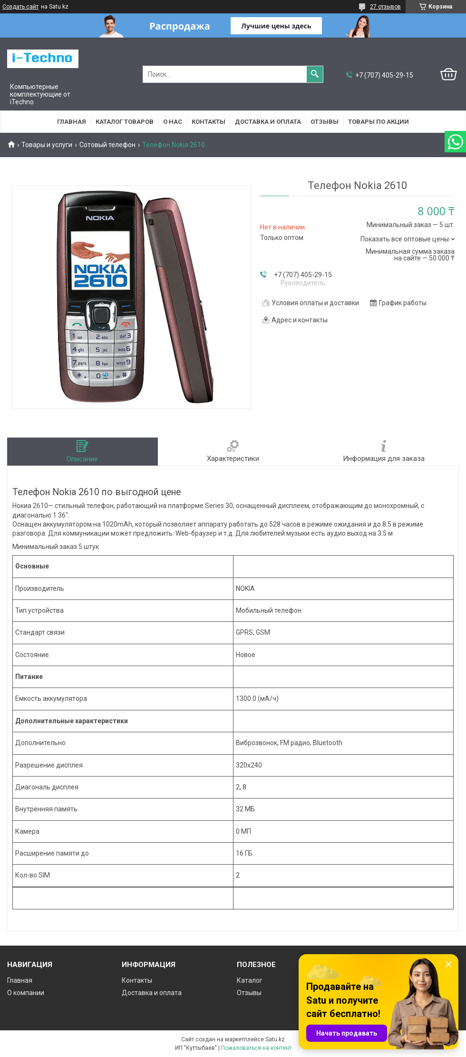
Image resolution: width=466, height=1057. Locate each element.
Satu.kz (275, 1039)
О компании (25, 993)
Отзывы (325, 121)
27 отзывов (385, 6)
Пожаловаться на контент (256, 1048)
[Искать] (315, 74)
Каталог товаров (125, 121)
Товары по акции (378, 121)
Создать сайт (20, 6)
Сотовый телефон (107, 145)
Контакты (208, 121)
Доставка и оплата (268, 121)
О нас (172, 121)
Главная (71, 121)
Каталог (249, 980)
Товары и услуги (46, 145)
